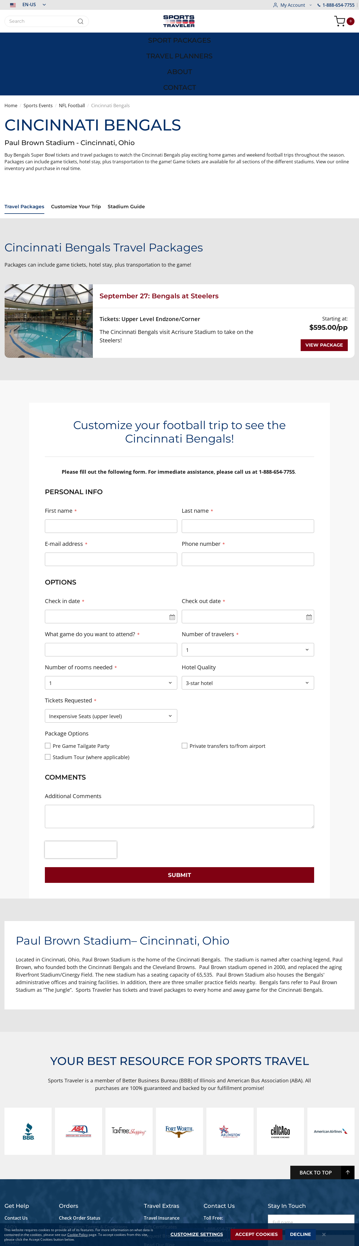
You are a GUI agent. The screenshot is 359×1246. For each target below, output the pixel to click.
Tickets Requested (68, 648)
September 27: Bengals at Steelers (159, 243)
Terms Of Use (73, 1167)
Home (10, 54)
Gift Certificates (160, 1158)
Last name (195, 458)
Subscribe (311, 1193)
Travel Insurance (162, 1149)
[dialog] (179, 1234)
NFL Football (72, 54)
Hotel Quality (199, 615)
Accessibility (17, 1182)
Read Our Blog (159, 1176)
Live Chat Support (23, 1191)
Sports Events (38, 54)
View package (324, 292)
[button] (25, 4)
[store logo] (179, 21)
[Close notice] (324, 1234)
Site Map (13, 1200)
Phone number (201, 491)
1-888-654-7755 (291, 5)
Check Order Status (79, 1149)
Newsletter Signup (163, 1185)
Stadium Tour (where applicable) (91, 705)
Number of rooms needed (78, 615)
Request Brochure (163, 1167)
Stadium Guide (131, 155)
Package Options (67, 681)
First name (58, 458)
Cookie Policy (77, 1234)
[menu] (179, 38)
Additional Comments (73, 744)
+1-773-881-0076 (221, 1182)
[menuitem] (45, 38)
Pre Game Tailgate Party (81, 693)
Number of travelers (208, 581)
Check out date (201, 548)
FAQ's (11, 1158)
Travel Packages (25, 155)
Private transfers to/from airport (227, 693)
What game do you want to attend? (90, 581)
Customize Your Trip (79, 155)
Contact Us (16, 1149)
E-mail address (64, 491)
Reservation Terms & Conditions (94, 1158)
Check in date (62, 548)
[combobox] (46, 21)
